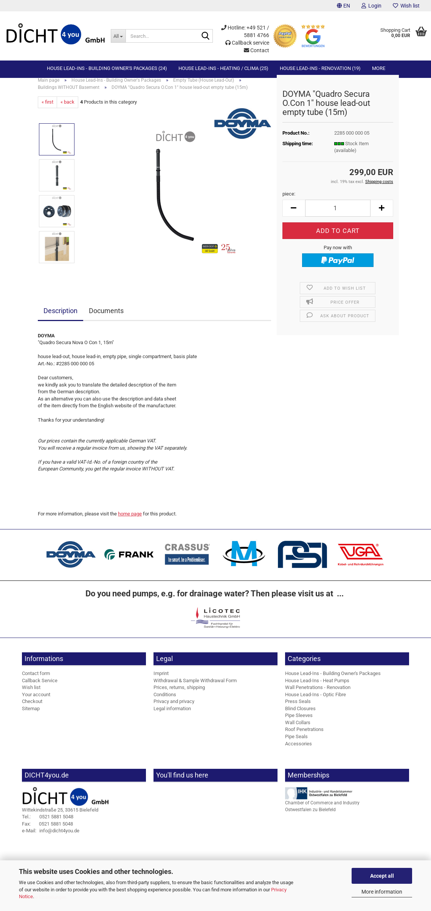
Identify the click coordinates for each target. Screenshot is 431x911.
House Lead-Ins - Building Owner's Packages (333, 680)
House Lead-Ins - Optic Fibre (315, 701)
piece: (288, 200)
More (378, 68)
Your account (36, 701)
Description (60, 317)
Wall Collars (297, 729)
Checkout (32, 708)
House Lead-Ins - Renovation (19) (320, 68)
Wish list (406, 6)
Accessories (298, 750)
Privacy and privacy (173, 708)
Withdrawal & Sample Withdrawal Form (195, 686)
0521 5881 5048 (47, 823)
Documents (106, 317)
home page (130, 520)
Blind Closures (300, 715)
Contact (256, 50)
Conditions (164, 701)
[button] (343, 5)
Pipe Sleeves (299, 722)
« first (47, 108)
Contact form (36, 680)
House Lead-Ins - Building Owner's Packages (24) (107, 68)
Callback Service (39, 686)
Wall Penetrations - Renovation (317, 694)
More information (381, 892)
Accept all (382, 876)
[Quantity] (338, 214)
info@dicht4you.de (50, 837)
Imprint (161, 680)
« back (67, 108)
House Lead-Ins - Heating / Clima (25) (223, 68)
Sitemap (31, 715)
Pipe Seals (296, 743)
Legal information (172, 715)
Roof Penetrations (304, 736)
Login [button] (371, 6)
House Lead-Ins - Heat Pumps (317, 686)
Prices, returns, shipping (179, 694)
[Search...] (118, 36)
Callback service (247, 43)
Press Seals (298, 708)
